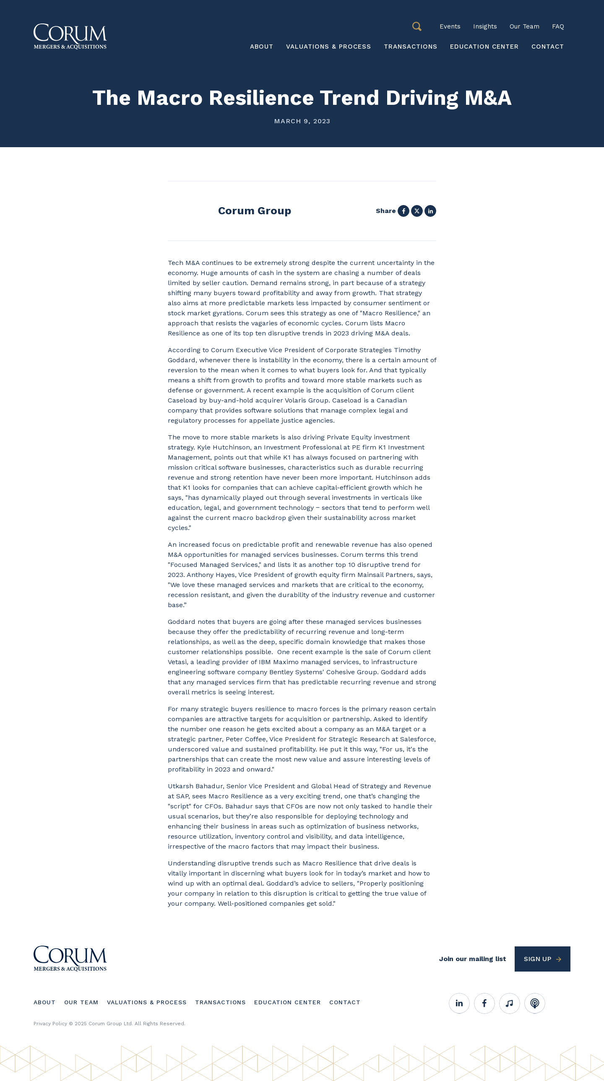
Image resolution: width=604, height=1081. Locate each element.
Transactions (410, 46)
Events (450, 26)
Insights (485, 26)
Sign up (537, 959)
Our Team (524, 26)
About (261, 46)
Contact (547, 46)
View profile (229, 211)
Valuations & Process (328, 46)
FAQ (558, 26)
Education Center (484, 46)
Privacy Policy (50, 1023)
